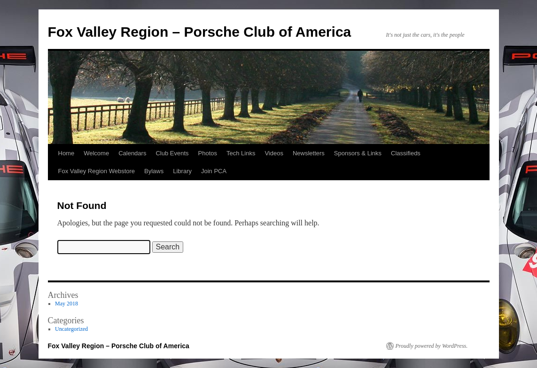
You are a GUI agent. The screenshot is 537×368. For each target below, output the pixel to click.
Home (66, 153)
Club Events (172, 153)
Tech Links (240, 153)
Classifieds (405, 153)
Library (182, 171)
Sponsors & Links (357, 153)
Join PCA (213, 171)
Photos (207, 153)
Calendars (132, 153)
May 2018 (66, 303)
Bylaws (153, 171)
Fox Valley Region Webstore (96, 171)
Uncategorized (71, 329)
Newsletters (309, 153)
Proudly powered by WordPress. (432, 346)
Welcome (96, 153)
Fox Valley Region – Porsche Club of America (199, 32)
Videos (274, 153)
